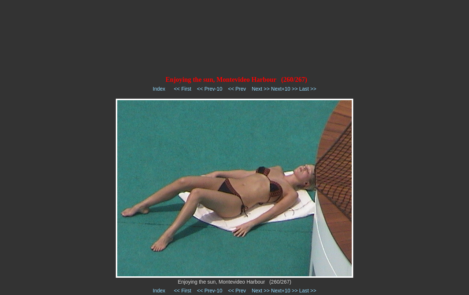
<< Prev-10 (209, 89)
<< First (182, 89)
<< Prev (237, 89)
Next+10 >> (284, 89)
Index (159, 89)
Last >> (307, 89)
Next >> (261, 89)
